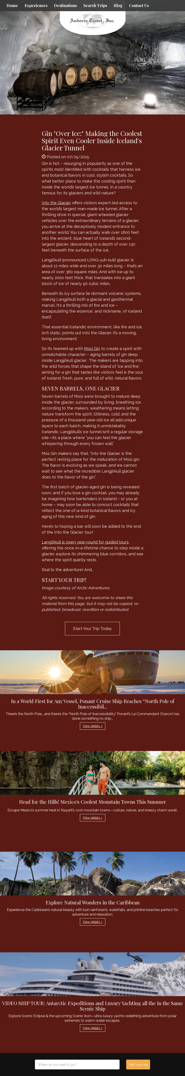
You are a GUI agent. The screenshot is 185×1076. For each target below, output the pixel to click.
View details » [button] (92, 726)
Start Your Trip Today (92, 628)
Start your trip (138, 1064)
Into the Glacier (56, 202)
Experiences (36, 5)
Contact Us (139, 5)
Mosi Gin (92, 348)
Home (12, 5)
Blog (118, 5)
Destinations (65, 5)
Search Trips (95, 5)
